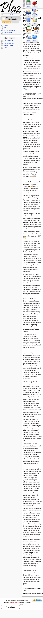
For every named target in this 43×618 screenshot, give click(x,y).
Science (34, 6)
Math (28, 6)
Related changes (9, 30)
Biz (35, 23)
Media (28, 40)
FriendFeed (10, 607)
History (6, 25)
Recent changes (9, 43)
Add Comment (6, 22)
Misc (34, 40)
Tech (36, 32)
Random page (8, 45)
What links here (9, 28)
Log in (11, 14)
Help (5, 48)
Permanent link (9, 32)
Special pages (8, 41)
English (34, 15)
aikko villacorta (15, 602)
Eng (28, 23)
